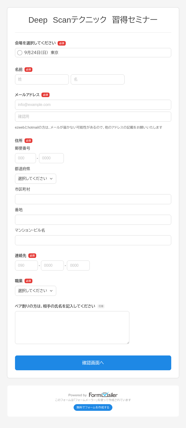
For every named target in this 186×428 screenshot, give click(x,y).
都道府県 (22, 169)
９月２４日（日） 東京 (37, 52)
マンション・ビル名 (30, 230)
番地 (19, 210)
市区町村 (22, 189)
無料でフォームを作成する (93, 407)
